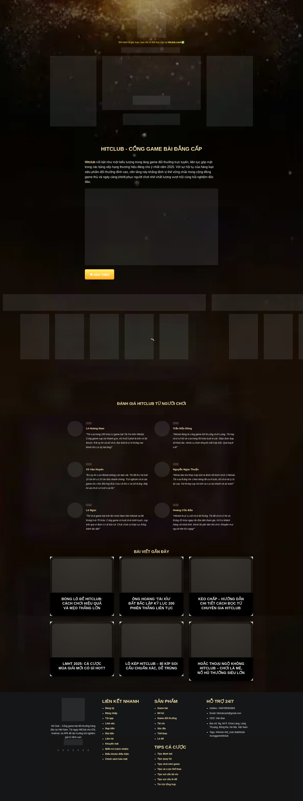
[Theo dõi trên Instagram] (63, 750)
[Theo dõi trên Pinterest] (88, 750)
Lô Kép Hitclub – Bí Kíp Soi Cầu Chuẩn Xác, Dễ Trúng (151, 666)
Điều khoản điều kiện (117, 754)
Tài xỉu (161, 723)
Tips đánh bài (164, 753)
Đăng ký (109, 708)
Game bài (162, 708)
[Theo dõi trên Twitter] (78, 750)
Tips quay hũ (164, 759)
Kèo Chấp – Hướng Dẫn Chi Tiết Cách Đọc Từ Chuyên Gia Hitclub (221, 603)
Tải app (109, 718)
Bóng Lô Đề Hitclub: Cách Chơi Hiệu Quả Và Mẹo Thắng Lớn (81, 603)
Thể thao (162, 733)
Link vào (110, 723)
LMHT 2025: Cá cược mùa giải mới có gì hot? (82, 666)
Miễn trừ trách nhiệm (117, 749)
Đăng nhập (111, 713)
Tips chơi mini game (168, 764)
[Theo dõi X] (73, 750)
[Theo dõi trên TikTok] (68, 750)
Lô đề (160, 738)
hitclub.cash (174, 42)
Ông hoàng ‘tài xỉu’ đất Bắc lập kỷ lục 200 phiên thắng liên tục (151, 603)
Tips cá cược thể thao (169, 769)
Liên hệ (109, 738)
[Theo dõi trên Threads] (83, 750)
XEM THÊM (101, 274)
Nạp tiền (110, 728)
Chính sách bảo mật (116, 759)
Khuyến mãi (112, 743)
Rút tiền (109, 733)
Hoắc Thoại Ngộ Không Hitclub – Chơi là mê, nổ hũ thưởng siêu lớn (221, 668)
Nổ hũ (160, 713)
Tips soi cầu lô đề (167, 779)
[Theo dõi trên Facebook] (58, 750)
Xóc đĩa (161, 728)
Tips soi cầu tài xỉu (167, 774)
